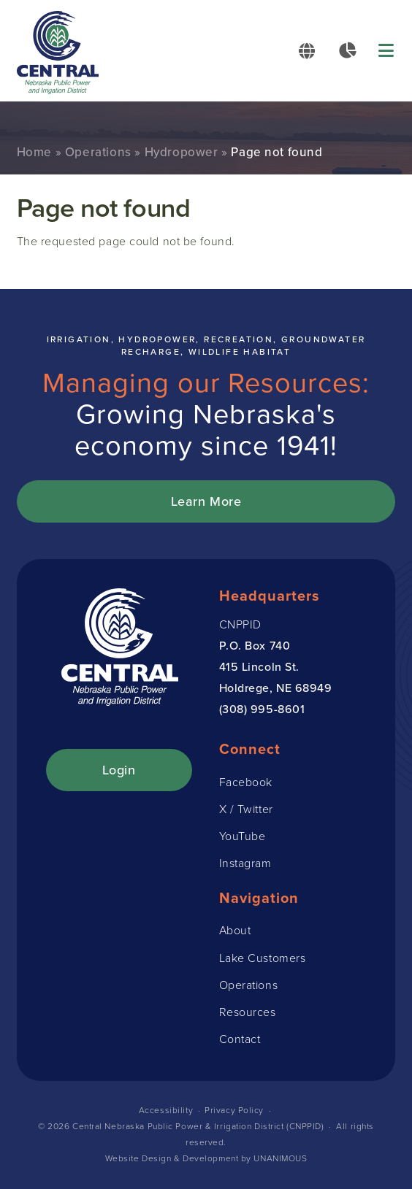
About (235, 930)
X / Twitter (246, 809)
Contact (240, 1039)
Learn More (206, 501)
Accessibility (166, 1110)
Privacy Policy (234, 1110)
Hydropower (181, 152)
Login (119, 770)
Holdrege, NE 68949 (275, 688)
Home (34, 152)
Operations (98, 152)
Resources (247, 1012)
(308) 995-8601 (262, 709)
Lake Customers (262, 958)
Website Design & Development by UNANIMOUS (206, 1158)
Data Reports (347, 50)
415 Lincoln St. (259, 666)
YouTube (242, 836)
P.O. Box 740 (255, 645)
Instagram (245, 863)
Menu (387, 50)
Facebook (245, 782)
